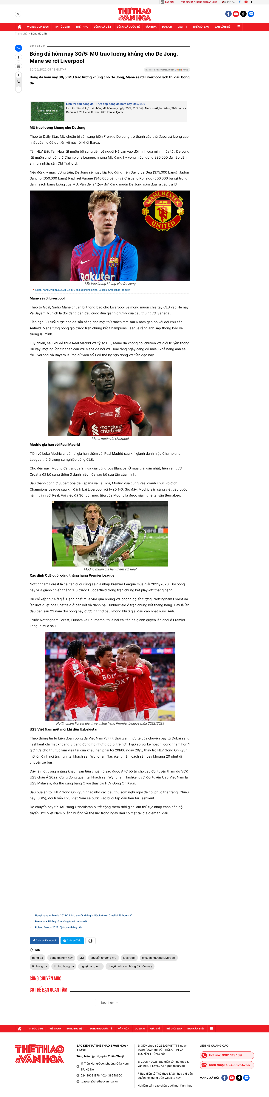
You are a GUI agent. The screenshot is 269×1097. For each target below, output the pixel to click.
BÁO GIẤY (169, 2)
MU (81, 957)
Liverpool (129, 957)
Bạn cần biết (223, 26)
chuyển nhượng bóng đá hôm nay (130, 966)
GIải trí (182, 26)
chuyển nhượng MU (103, 957)
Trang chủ (21, 33)
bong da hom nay (61, 957)
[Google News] (167, 70)
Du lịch (167, 26)
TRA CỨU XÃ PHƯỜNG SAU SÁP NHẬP (199, 2)
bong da (37, 957)
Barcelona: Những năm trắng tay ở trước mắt (61, 921)
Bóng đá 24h (39, 33)
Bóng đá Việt (102, 26)
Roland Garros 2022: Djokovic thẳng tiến (58, 927)
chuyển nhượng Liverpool (159, 957)
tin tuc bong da (64, 966)
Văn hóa (151, 26)
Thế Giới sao (201, 26)
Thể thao (82, 26)
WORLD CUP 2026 (38, 26)
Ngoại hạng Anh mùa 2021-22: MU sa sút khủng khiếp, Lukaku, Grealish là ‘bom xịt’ (83, 289)
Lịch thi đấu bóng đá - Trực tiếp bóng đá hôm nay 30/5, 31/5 (105, 104)
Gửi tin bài (228, 2)
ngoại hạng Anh (91, 966)
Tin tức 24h (62, 26)
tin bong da (39, 966)
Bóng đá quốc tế (128, 26)
